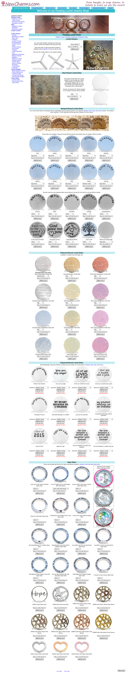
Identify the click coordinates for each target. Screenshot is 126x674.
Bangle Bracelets (37, 8)
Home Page (66, 671)
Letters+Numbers (17, 51)
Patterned (74, 37)
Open (86, 37)
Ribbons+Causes (17, 58)
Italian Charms (50, 8)
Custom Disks (16, 79)
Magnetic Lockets (17, 18)
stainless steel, (88, 110)
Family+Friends (16, 44)
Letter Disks (15, 82)
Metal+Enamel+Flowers (18, 70)
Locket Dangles (16, 69)
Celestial (14, 39)
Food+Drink (15, 48)
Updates (110, 8)
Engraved (81, 37)
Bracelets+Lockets (17, 23)
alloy (60, 49)
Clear (62, 37)
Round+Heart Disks (17, 81)
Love (13, 53)
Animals (14, 35)
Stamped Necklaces (98, 8)
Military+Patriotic (16, 56)
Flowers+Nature (16, 47)
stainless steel (84, 464)
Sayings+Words (16, 60)
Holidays (14, 50)
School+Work (16, 61)
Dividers (58, 37)
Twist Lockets (16, 20)
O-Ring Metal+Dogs (17, 75)
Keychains (22, 21)
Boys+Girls (15, 38)
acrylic (100, 110)
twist (50, 49)
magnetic (45, 49)
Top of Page (59, 671)
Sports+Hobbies (16, 63)
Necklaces (15, 21)
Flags (13, 45)
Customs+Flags (16, 73)
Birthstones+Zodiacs (18, 36)
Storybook (15, 64)
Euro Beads (73, 8)
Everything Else (16, 42)
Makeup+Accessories (18, 54)
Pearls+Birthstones (17, 72)
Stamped (68, 37)
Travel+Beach (16, 66)
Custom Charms (16, 41)
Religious (14, 57)
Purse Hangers (84, 8)
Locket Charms (15, 33)
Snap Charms (62, 8)
